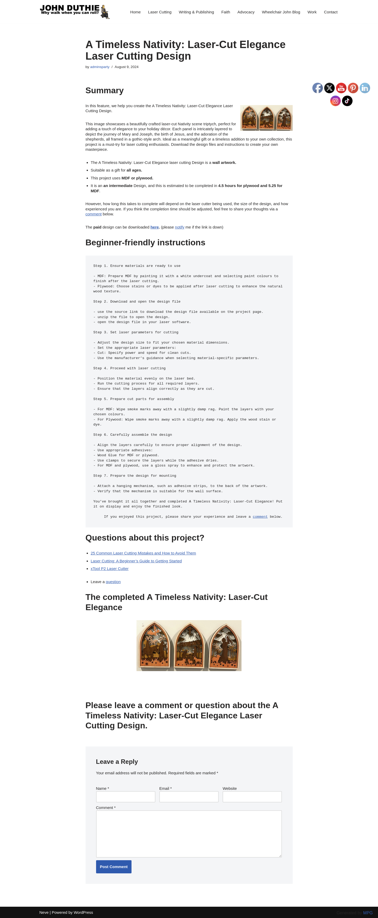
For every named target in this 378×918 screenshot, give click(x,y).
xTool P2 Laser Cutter (110, 568)
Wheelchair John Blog (281, 12)
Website (230, 788)
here (154, 227)
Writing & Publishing (196, 12)
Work (312, 12)
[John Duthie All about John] (74, 12)
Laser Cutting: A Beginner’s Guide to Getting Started (136, 561)
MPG (368, 913)
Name (102, 788)
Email (165, 788)
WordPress (83, 912)
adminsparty (100, 67)
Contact (331, 12)
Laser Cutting (159, 12)
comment (94, 214)
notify (180, 227)
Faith (225, 12)
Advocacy (246, 12)
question (113, 581)
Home (135, 12)
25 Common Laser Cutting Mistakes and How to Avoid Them (143, 553)
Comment (106, 807)
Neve (44, 912)
